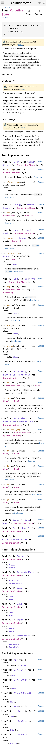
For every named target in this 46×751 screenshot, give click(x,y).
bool (37, 385)
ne (8, 398)
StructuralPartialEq (14, 539)
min (9, 325)
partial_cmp (13, 429)
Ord (16, 278)
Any (16, 659)
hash (9, 238)
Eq (14, 528)
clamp (10, 346)
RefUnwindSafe (25, 572)
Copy (15, 519)
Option (7, 435)
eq (8, 382)
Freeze (21, 556)
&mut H (15, 259)
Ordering (8, 292)
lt (8, 451)
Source (5, 18)
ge (8, 499)
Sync (19, 603)
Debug (17, 204)
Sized (15, 264)
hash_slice (13, 253)
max (9, 305)
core (4, 7)
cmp (9, 286)
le (8, 466)
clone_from (13, 182)
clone (10, 169)
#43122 (20, 44)
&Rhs (5, 401)
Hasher (22, 238)
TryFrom (22, 721)
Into (20, 711)
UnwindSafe (23, 635)
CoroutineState (21, 3)
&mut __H (17, 241)
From (16, 706)
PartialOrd (20, 418)
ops (8, 7)
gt (8, 484)
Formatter (8, 215)
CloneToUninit (22, 693)
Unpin (20, 619)
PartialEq (20, 371)
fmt (9, 212)
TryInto (22, 734)
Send (19, 587)
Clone (17, 161)
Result (29, 215)
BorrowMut (20, 679)
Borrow (18, 669)
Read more (39, 177)
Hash (16, 230)
